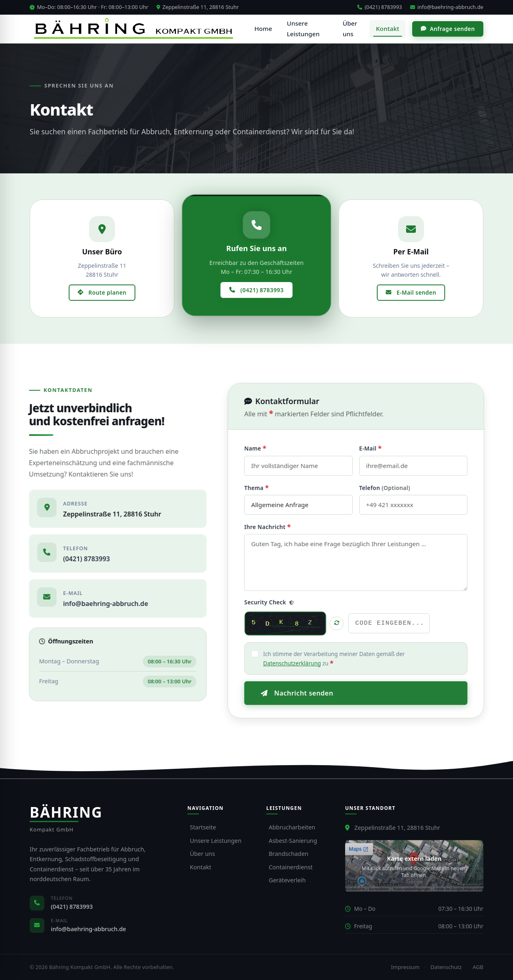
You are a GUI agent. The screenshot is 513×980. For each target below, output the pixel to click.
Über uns (350, 28)
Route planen (102, 292)
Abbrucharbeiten (292, 827)
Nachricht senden (307, 693)
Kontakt (387, 28)
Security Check (279, 602)
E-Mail (381, 448)
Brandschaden (288, 854)
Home (266, 28)
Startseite (203, 827)
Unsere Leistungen (305, 28)
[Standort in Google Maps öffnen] (414, 866)
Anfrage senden (448, 29)
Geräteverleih (287, 880)
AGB (478, 967)
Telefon (395, 488)
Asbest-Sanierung (293, 840)
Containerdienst (291, 867)
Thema (266, 487)
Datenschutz (446, 967)
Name (265, 448)
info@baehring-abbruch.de (446, 7)
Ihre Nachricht (277, 526)
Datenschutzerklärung (302, 663)
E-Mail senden (411, 292)
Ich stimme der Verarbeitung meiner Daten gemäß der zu (344, 658)
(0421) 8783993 (379, 7)
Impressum (405, 967)
